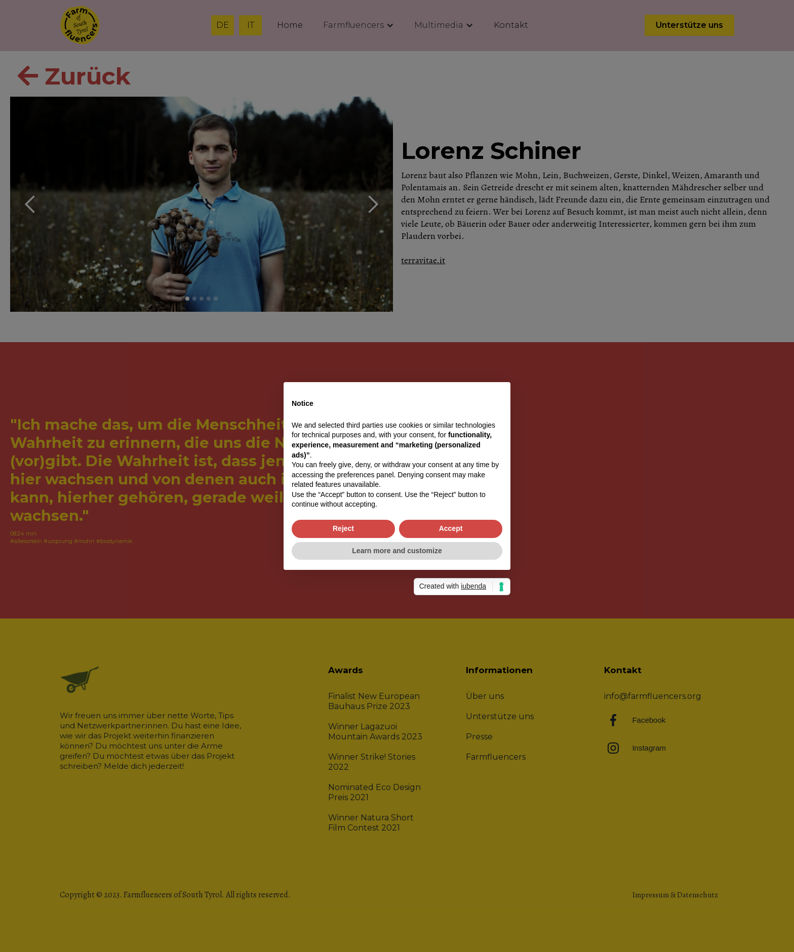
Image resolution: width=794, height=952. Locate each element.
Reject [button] (343, 528)
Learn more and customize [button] (397, 551)
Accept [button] (451, 528)
